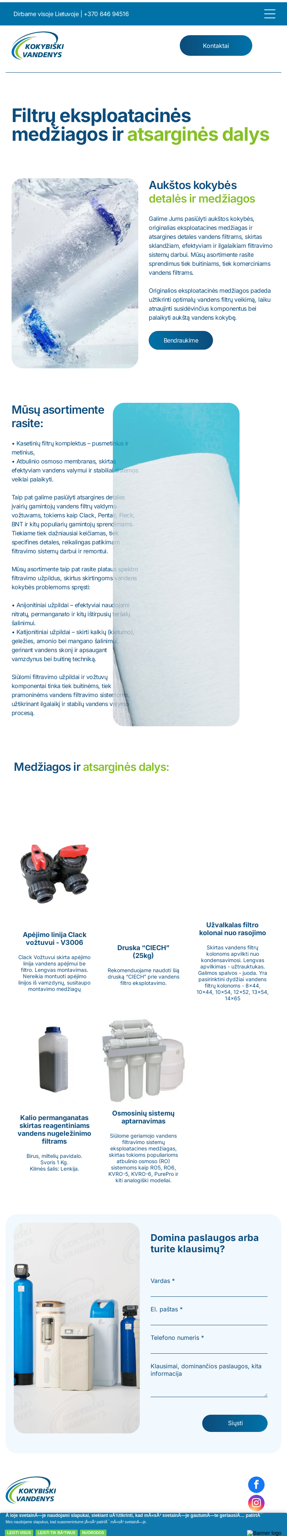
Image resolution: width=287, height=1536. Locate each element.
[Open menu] (269, 13)
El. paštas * (167, 1309)
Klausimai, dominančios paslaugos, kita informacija (206, 1369)
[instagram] (256, 1504)
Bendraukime (181, 340)
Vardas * (163, 1280)
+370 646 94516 (106, 14)
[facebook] (256, 1485)
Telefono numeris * (177, 1337)
